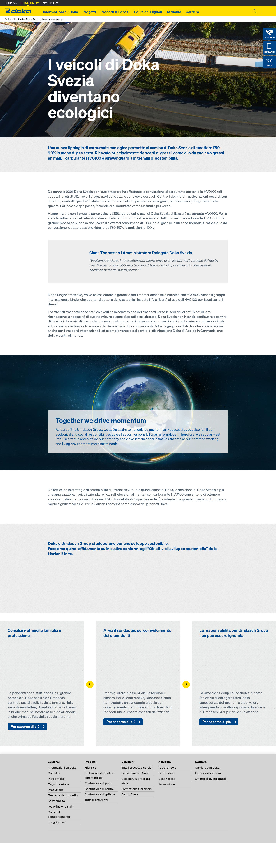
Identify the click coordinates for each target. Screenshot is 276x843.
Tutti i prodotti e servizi (137, 767)
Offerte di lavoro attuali (210, 778)
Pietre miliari (56, 778)
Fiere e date (166, 773)
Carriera (192, 11)
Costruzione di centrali (100, 789)
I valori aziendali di (60, 806)
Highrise (90, 767)
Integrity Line (57, 822)
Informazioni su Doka (60, 11)
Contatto (54, 773)
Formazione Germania (137, 789)
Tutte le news (167, 767)
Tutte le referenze (97, 800)
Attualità (174, 11)
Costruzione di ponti (98, 783)
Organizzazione (58, 784)
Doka (8, 19)
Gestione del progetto (63, 795)
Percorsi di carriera (208, 773)
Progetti (89, 11)
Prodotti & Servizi (115, 11)
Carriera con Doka (207, 767)
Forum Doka (130, 794)
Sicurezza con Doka (135, 773)
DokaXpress (166, 778)
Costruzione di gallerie (100, 794)
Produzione (56, 790)
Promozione (166, 784)
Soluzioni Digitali (148, 11)
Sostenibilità (56, 801)
